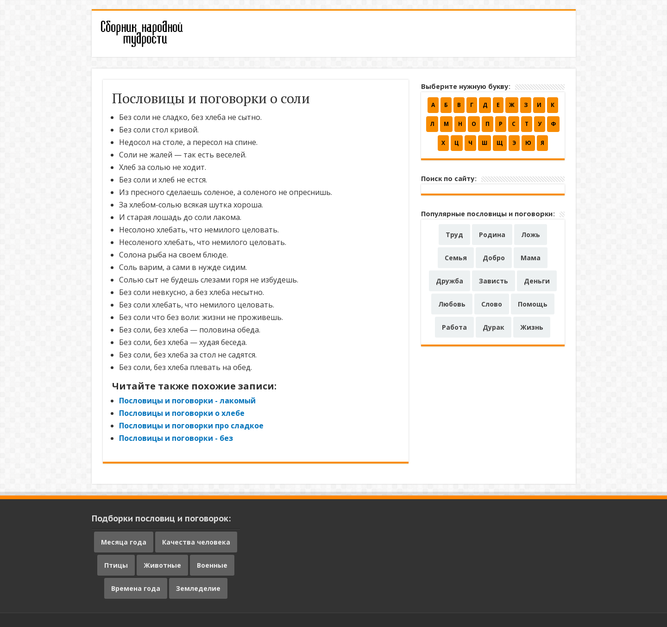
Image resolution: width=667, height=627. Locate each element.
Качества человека (196, 542)
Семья (456, 257)
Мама (531, 257)
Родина (492, 234)
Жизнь (531, 327)
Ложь (530, 234)
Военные (212, 565)
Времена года (135, 588)
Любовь (452, 304)
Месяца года (123, 542)
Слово (491, 304)
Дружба (449, 280)
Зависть (493, 280)
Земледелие (198, 588)
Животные (162, 565)
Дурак (493, 327)
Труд (454, 234)
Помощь (532, 304)
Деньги (537, 280)
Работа (454, 327)
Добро (494, 257)
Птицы (116, 565)
